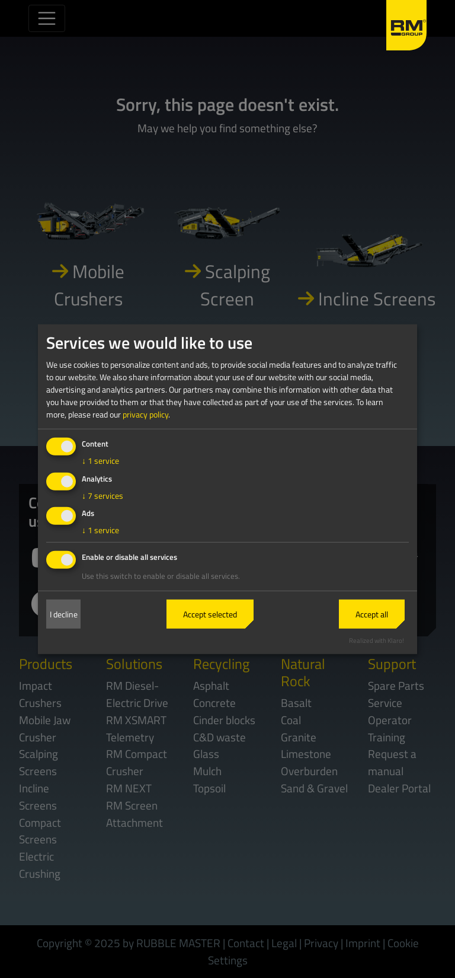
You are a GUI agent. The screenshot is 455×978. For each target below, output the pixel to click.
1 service (100, 460)
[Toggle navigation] (46, 18)
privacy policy (145, 414)
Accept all (371, 614)
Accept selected (210, 614)
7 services (102, 495)
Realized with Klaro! (376, 640)
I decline (64, 614)
